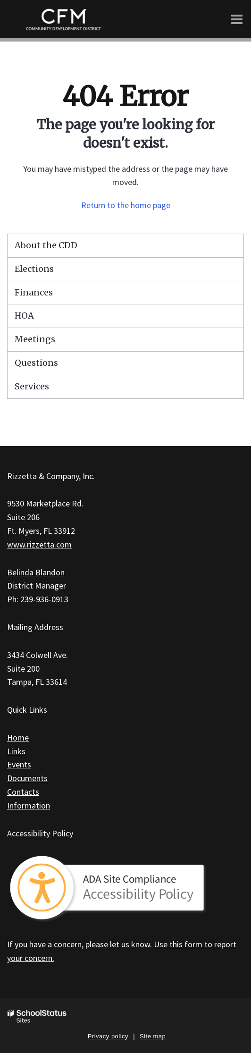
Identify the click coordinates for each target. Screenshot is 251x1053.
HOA (24, 315)
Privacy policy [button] (108, 1036)
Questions (36, 362)
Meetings (35, 339)
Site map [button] (153, 1036)
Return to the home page (125, 205)
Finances (34, 292)
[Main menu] (237, 19)
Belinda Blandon (36, 572)
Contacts (23, 791)
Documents (27, 778)
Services (32, 386)
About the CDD (46, 245)
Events (19, 764)
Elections (34, 268)
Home (18, 737)
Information (28, 805)
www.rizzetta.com (39, 544)
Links (16, 751)
